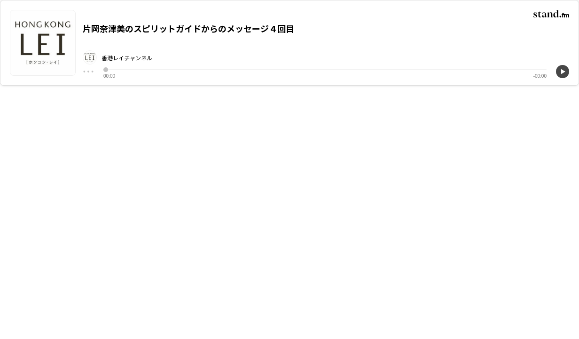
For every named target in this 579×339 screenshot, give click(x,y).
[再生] (562, 71)
